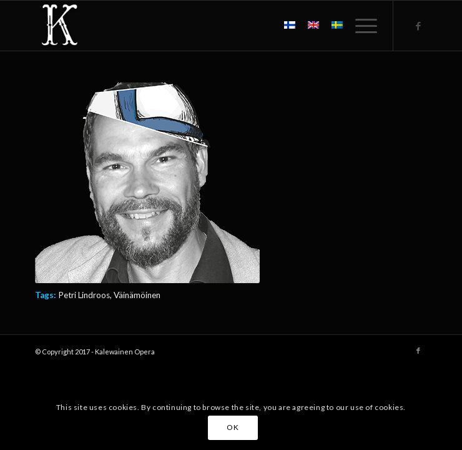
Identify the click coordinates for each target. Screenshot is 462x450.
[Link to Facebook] (418, 26)
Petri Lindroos (84, 295)
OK (232, 427)
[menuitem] (360, 26)
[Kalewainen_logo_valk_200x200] (192, 26)
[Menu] (360, 26)
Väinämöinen (137, 295)
